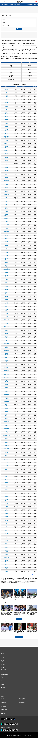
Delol (6, 171)
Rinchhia (6, 462)
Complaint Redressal (4, 656)
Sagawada (6, 466)
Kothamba (6, 312)
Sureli (6, 507)
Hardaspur (6, 238)
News (1, 13)
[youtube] (9, 719)
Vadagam (6, 534)
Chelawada (6, 156)
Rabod (6, 438)
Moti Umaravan (6, 377)
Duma (6, 197)
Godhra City (6, 218)
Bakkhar (6, 110)
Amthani (6, 96)
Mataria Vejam (6, 350)
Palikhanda (6, 425)
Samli (6, 473)
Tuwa (6, 523)
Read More (19, 636)
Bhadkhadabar (6, 120)
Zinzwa (6, 571)
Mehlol (6, 354)
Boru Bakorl (6, 143)
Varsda (6, 554)
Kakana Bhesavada (6, 269)
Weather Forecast (3, 669)
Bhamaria (6, 130)
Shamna (6, 496)
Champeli (6, 147)
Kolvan (6, 309)
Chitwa (6, 161)
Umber (6, 530)
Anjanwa (6, 99)
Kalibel (6, 272)
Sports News (3, 683)
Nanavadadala (6, 394)
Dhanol (6, 184)
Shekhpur (6, 499)
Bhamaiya (6, 129)
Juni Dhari (6, 261)
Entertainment (30, 4)
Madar (6, 329)
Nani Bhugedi (6, 398)
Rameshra (6, 442)
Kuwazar (6, 313)
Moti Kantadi (6, 374)
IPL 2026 (18, 4)
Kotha (6, 310)
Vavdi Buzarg (6, 557)
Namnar (6, 391)
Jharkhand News (3, 702)
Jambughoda (6, 251)
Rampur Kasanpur (6, 446)
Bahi (6, 109)
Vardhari (6, 553)
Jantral (6, 252)
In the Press (2, 657)
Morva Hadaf (6, 368)
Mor (6, 364)
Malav (6, 337)
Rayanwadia (6, 459)
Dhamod (6, 177)
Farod (6, 201)
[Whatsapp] (34, 574)
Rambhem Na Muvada (6, 441)
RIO (28, 735)
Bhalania (6, 127)
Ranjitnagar (6, 449)
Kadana (6, 265)
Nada (6, 388)
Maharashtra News (22, 698)
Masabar (6, 347)
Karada (6, 289)
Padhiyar (6, 422)
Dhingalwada (6, 190)
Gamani (6, 205)
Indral (6, 248)
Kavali (6, 293)
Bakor (6, 112)
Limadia (6, 320)
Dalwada (6, 166)
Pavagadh (6, 432)
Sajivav (6, 468)
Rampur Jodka (6, 445)
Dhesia (6, 188)
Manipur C (6, 346)
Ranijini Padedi (6, 448)
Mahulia (6, 334)
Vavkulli (6, 558)
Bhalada (6, 126)
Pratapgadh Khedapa (6, 435)
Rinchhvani (6, 465)
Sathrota (6, 493)
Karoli (6, 292)
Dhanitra (6, 181)
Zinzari (6, 570)
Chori (6, 163)
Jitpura (6, 258)
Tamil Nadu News (3, 706)
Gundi (6, 232)
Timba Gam (6, 519)
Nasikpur (6, 405)
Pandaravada (6, 428)
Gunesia (6, 235)
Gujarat (9, 13)
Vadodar (6, 540)
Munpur (6, 387)
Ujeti (6, 527)
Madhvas (6, 330)
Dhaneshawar (6, 180)
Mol (6, 363)
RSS (30, 735)
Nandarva (6, 397)
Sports (25, 4)
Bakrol (6, 113)
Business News (3, 687)
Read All (19, 618)
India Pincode (3, 670)
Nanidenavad (6, 401)
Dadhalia (6, 164)
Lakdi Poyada (6, 319)
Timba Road (6, 520)
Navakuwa (6, 414)
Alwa (6, 92)
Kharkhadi (6, 302)
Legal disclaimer (13, 735)
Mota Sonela (6, 370)
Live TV (2, 661)
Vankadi (6, 551)
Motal (6, 371)
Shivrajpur (6, 502)
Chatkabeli (6, 154)
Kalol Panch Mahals (6, 273)
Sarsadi (6, 489)
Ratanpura (6, 455)
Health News (3, 688)
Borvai (6, 144)
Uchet (6, 526)
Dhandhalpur (6, 178)
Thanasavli (6, 517)
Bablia (6, 105)
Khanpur (6, 300)
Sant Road (6, 482)
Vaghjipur (6, 544)
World (22, 4)
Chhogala (6, 160)
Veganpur (6, 560)
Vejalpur (6, 561)
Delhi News (2, 699)
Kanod (6, 283)
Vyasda (6, 567)
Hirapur (6, 245)
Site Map (8, 735)
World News (2, 677)
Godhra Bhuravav (6, 217)
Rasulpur (6, 451)
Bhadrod (6, 123)
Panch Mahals (13, 13)
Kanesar (6, 279)
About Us (2, 653)
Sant (6, 480)
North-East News (3, 705)
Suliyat (6, 506)
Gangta (6, 208)
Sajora (6, 469)
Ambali (6, 95)
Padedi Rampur (6, 421)
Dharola (6, 187)
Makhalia (6, 336)
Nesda (6, 415)
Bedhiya (6, 119)
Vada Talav (6, 533)
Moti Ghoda (6, 373)
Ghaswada (6, 211)
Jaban (6, 249)
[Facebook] (2, 719)
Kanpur (6, 285)
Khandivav (6, 299)
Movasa (6, 384)
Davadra (6, 170)
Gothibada (6, 228)
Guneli (6, 234)
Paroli (6, 429)
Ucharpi (6, 524)
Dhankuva (6, 183)
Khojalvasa (6, 306)
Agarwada (6, 89)
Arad (6, 103)
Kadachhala (6, 262)
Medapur (6, 353)
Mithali (6, 360)
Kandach (6, 278)
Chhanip (6, 157)
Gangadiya (6, 207)
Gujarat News (3, 710)
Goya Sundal (6, 231)
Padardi (6, 418)
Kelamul (6, 295)
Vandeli (6, 547)
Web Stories (3, 664)
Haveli (6, 244)
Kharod (6, 303)
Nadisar (6, 390)
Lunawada (6, 327)
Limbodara (6, 323)
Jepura (6, 255)
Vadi (6, 537)
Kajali (6, 266)
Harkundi (6, 241)
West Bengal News (22, 702)
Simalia (6, 503)
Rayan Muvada (6, 458)
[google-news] (14, 719)
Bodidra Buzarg (6, 136)
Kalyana (6, 275)
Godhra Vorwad (6, 224)
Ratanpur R (6, 452)
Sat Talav (6, 492)
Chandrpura (6, 150)
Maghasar (6, 333)
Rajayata (6, 439)
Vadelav (6, 536)
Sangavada (6, 476)
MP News (2, 703)
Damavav (6, 167)
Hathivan (6, 242)
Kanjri (6, 282)
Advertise (2, 654)
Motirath (6, 381)
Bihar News (2, 698)
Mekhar (6, 356)
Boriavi (6, 140)
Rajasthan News (21, 699)
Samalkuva (6, 472)
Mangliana (6, 344)
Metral (6, 357)
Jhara (6, 256)
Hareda (6, 239)
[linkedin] (12, 719)
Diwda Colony (6, 194)
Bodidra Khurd (6, 137)
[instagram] (7, 719)
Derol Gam (6, 173)
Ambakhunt (6, 93)
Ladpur (6, 316)
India (15, 4)
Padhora (6, 424)
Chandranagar (6, 149)
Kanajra (6, 276)
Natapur (6, 407)
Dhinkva (6, 191)
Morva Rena (6, 367)
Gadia (6, 204)
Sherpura (6, 500)
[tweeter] (4, 719)
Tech (35, 4)
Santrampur (6, 483)
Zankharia (6, 568)
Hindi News (2, 660)
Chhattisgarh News (4, 709)
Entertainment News (4, 681)
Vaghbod (6, 543)
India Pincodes (5, 13)
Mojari (6, 361)
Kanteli (6, 286)
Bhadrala (6, 122)
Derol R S (6, 174)
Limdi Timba (6, 326)
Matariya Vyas (6, 351)
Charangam (6, 153)
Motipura (6, 380)
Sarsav (6, 490)
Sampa (6, 475)
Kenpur (6, 296)
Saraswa (6, 485)
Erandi (6, 200)
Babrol (6, 106)
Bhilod (6, 133)
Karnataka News (3, 713)
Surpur (6, 510)
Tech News (2, 684)
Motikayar (6, 378)
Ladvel (6, 317)
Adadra (6, 88)
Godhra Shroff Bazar (6, 222)
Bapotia (6, 116)
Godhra (6, 221)
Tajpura (6, 513)
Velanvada (6, 563)
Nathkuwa (6, 408)
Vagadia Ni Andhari (6, 541)
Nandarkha (6, 395)
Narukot (6, 404)
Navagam (6, 411)
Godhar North (6, 215)
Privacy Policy (19, 735)
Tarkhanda (6, 516)
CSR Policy (24, 735)
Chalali (6, 146)
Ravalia (6, 456)
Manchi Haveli (6, 343)
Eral (6, 198)
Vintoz (6, 564)
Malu (6, 340)
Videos (11, 4)
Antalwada (6, 102)
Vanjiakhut (6, 550)
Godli (6, 225)
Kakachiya (6, 268)
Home (1, 4)
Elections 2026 (6, 4)
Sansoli (6, 479)
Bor (6, 139)
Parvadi (6, 431)
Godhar (6, 214)
